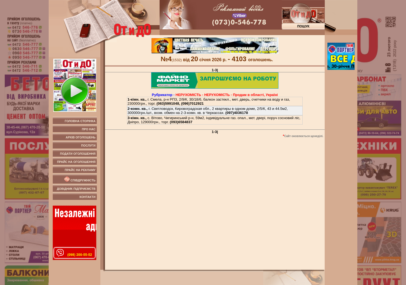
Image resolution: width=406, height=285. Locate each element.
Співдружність (79, 179)
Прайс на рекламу (80, 170)
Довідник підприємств (76, 188)
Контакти (87, 197)
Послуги (88, 145)
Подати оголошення (78, 153)
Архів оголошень (80, 137)
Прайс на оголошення (76, 161)
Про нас (88, 129)
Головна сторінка (80, 121)
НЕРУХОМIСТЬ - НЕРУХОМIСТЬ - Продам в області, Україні (227, 95)
